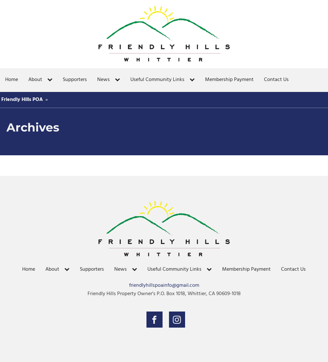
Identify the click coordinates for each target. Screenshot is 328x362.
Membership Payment (229, 80)
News (103, 80)
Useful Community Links (157, 80)
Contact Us (276, 80)
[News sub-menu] (119, 80)
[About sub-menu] (51, 80)
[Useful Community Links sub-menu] (193, 80)
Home (11, 80)
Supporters (75, 80)
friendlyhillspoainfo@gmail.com (164, 286)
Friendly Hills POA (22, 99)
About (35, 80)
